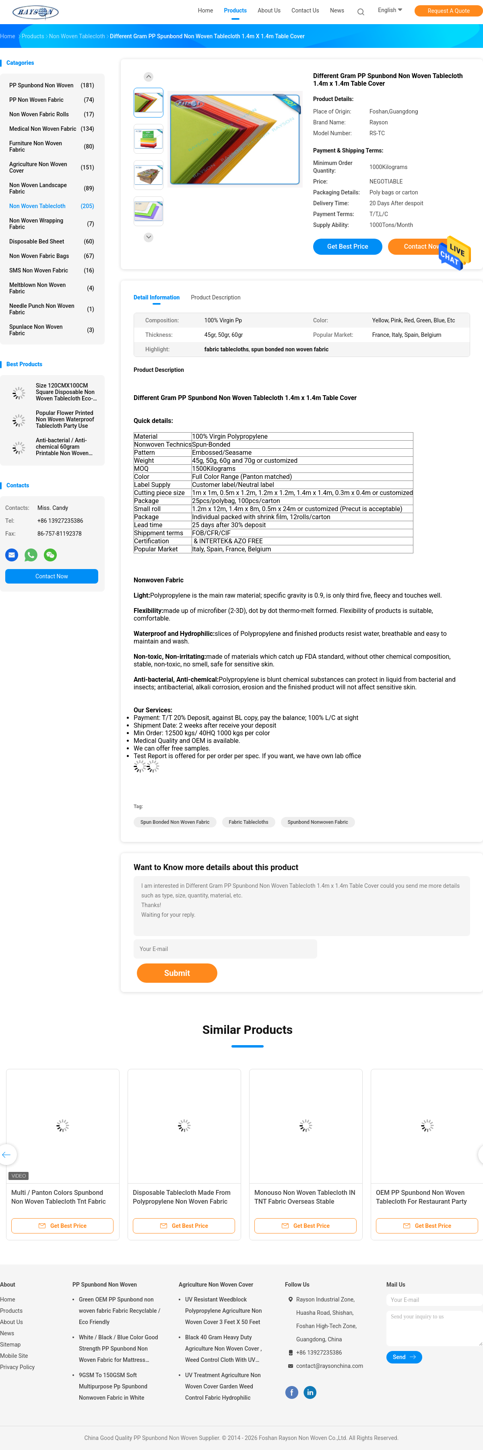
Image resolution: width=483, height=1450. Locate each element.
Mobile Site (14, 1356)
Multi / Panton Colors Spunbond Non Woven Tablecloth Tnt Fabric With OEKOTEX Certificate (58, 1201)
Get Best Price (347, 246)
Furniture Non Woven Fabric (51, 146)
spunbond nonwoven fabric (318, 822)
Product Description (215, 297)
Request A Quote (449, 11)
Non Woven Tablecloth (51, 206)
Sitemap (10, 1344)
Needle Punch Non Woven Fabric (51, 309)
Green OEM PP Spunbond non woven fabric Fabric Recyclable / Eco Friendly (119, 1310)
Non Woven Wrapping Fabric (51, 223)
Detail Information (157, 297)
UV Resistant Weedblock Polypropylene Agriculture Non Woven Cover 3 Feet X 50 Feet (223, 1310)
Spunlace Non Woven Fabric (51, 330)
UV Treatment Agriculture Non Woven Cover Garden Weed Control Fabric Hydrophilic (223, 1386)
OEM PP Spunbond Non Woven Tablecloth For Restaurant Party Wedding (421, 1201)
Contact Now (51, 576)
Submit (177, 973)
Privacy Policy (17, 1367)
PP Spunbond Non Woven (51, 85)
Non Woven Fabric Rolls (51, 114)
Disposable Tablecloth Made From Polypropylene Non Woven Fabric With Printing (182, 1201)
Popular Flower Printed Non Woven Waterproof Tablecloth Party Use (65, 419)
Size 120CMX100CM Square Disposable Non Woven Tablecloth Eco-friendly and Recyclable (65, 392)
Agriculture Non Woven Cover (51, 167)
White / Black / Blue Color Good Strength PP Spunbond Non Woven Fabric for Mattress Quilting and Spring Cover (118, 1349)
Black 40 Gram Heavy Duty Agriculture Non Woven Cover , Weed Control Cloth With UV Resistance (223, 1349)
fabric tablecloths (248, 822)
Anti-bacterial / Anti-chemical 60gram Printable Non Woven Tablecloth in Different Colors (63, 446)
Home (7, 1299)
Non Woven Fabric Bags (51, 256)
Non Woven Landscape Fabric (51, 188)
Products (11, 1311)
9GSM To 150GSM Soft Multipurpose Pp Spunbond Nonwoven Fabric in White (113, 1386)
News (7, 1333)
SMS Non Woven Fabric (51, 270)
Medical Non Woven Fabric (51, 129)
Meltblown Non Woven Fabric (51, 288)
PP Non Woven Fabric (51, 100)
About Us (11, 1322)
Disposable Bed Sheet (51, 241)
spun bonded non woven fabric (175, 822)
